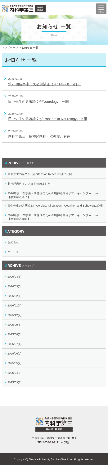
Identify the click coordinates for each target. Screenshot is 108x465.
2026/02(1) (14, 295)
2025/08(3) (14, 334)
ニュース (13, 252)
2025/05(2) (14, 363)
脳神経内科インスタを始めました (29, 183)
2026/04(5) (14, 276)
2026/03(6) (14, 286)
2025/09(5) (14, 324)
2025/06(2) (14, 353)
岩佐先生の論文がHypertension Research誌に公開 (39, 174)
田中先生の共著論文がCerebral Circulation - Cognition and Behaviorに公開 (55, 205)
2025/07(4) (14, 343)
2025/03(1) (14, 382)
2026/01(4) (14, 305)
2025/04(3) (14, 372)
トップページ (10, 47)
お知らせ (13, 242)
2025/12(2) (14, 315)
